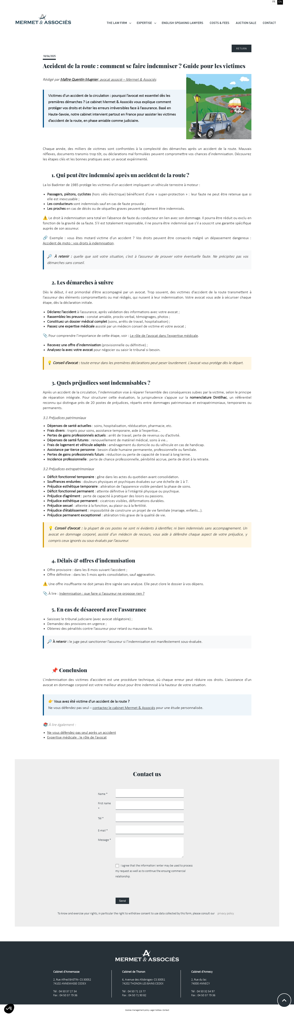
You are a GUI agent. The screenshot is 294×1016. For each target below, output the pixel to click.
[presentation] (148, 888)
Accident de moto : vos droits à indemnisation (78, 243)
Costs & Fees (219, 23)
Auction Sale (246, 23)
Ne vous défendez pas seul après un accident (81, 733)
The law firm (117, 23)
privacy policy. (226, 913)
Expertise (144, 23)
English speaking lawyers (182, 23)
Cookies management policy (137, 1010)
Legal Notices (155, 1010)
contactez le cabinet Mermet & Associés (124, 708)
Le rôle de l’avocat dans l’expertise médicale (164, 336)
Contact (269, 23)
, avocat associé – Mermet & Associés (108, 80)
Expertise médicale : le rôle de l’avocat (77, 738)
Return (241, 48)
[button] (9, 1008)
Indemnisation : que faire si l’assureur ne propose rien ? (102, 594)
